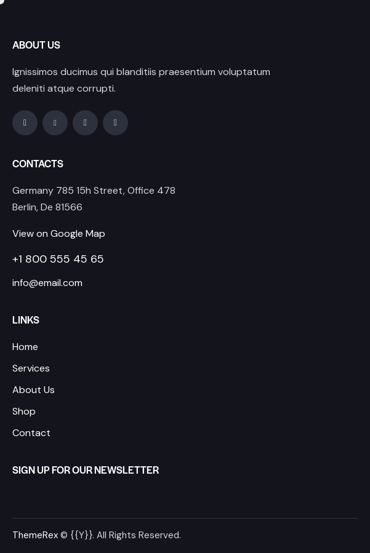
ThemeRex (35, 535)
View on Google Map (58, 233)
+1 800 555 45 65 (58, 259)
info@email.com (47, 282)
